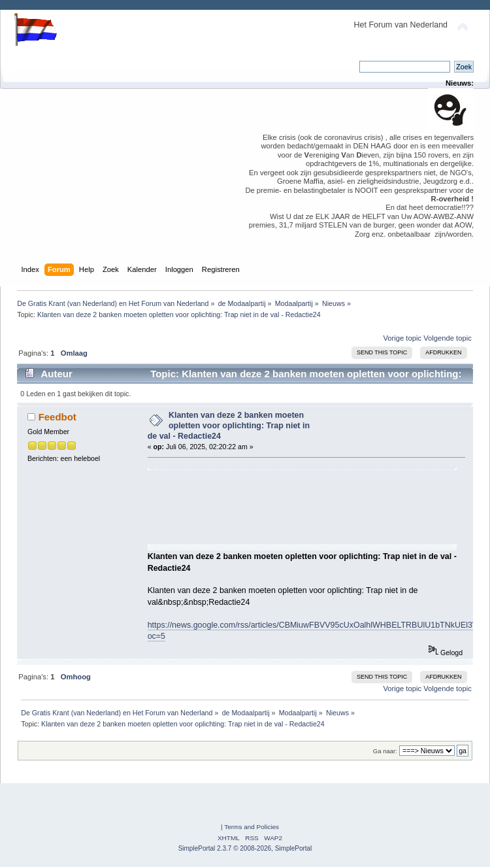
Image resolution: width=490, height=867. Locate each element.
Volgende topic (447, 338)
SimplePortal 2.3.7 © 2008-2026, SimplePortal (245, 848)
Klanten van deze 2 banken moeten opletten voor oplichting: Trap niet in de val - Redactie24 (229, 426)
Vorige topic (402, 338)
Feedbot (57, 416)
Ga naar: (385, 751)
